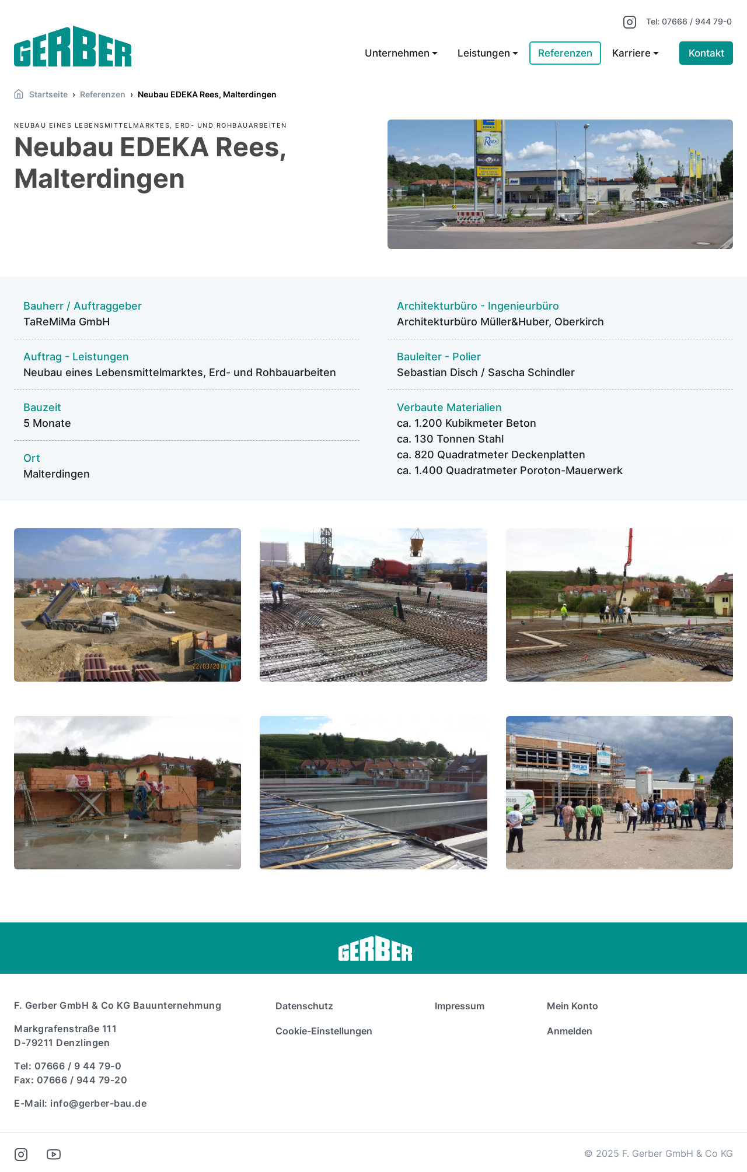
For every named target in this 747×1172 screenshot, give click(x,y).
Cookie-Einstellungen (323, 1031)
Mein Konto (572, 1006)
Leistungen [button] (484, 53)
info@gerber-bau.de (98, 1103)
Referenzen (565, 53)
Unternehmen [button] (397, 53)
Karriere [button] (631, 53)
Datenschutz (304, 1006)
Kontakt (706, 53)
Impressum (459, 1006)
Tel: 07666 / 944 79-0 (689, 21)
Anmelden (569, 1031)
